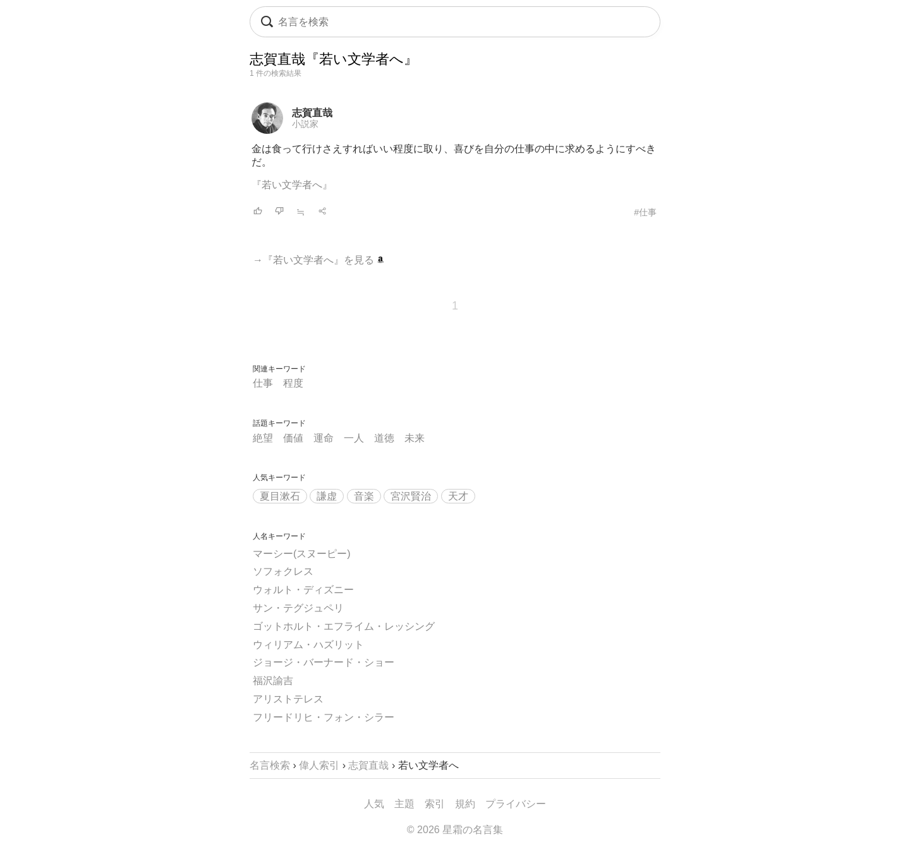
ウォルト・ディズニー (303, 589)
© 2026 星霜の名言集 (455, 829)
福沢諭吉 (273, 680)
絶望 (263, 438)
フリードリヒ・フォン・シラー (323, 717)
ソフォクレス (283, 571)
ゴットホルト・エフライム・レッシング (344, 626)
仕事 (263, 383)
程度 (293, 383)
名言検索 (270, 765)
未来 (414, 438)
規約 (465, 803)
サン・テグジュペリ (298, 608)
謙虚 (327, 496)
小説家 (305, 124)
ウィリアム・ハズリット (308, 644)
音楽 (364, 496)
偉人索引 (319, 765)
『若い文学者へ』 (292, 184)
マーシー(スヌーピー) (302, 553)
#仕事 (645, 212)
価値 (293, 438)
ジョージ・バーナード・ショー (323, 662)
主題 (404, 803)
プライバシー (515, 803)
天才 (458, 496)
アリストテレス (288, 699)
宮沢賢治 (411, 496)
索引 (435, 803)
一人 (354, 438)
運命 (323, 438)
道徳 (384, 438)
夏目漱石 (280, 496)
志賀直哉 (312, 112)
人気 (374, 803)
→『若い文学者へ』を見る (318, 260)
